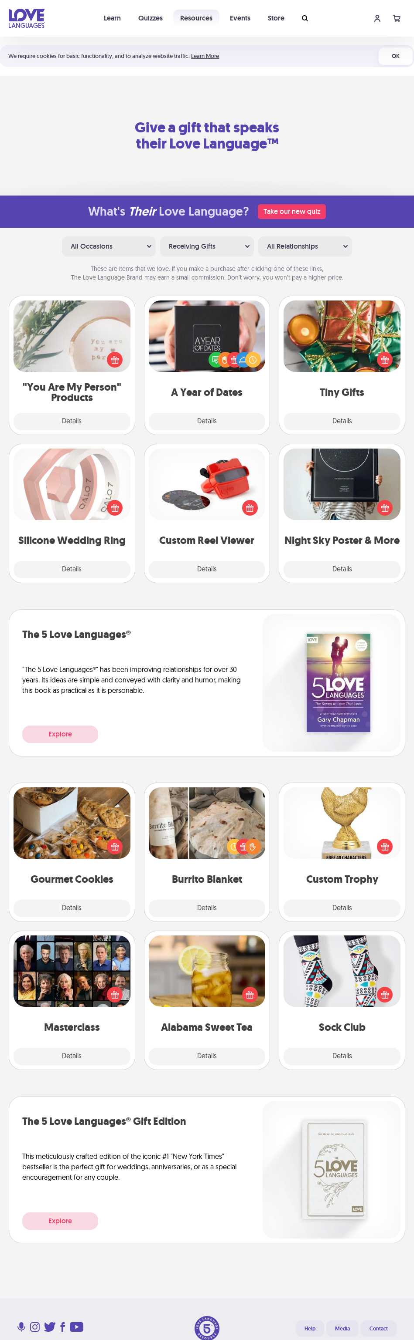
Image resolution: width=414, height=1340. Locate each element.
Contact (379, 1328)
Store (276, 18)
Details (72, 421)
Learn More (205, 56)
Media (342, 1328)
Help (310, 1328)
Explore (60, 734)
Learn (112, 18)
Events (240, 18)
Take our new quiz (291, 211)
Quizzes (150, 18)
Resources (196, 18)
